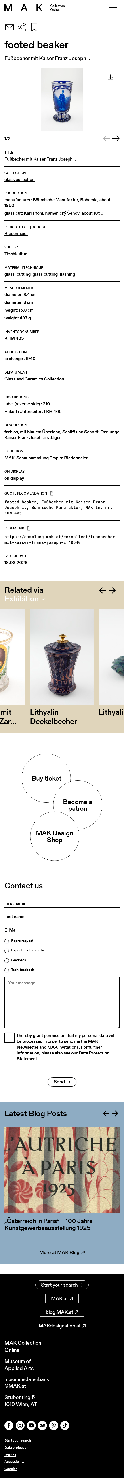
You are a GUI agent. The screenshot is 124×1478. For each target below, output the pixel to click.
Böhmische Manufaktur (55, 200)
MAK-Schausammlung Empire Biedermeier (46, 458)
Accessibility (14, 1461)
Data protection (16, 1448)
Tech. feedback (22, 970)
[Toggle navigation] (113, 8)
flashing (67, 274)
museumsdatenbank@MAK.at (28, 1383)
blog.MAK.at (62, 1312)
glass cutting (45, 274)
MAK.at (62, 1298)
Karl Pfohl (33, 213)
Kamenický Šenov (62, 213)
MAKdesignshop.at (62, 1326)
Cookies (10, 1468)
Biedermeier (16, 233)
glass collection (19, 179)
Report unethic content (29, 950)
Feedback (18, 960)
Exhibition (21, 598)
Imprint (10, 1455)
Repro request (22, 941)
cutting (24, 274)
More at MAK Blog (62, 1262)
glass (9, 274)
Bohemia (88, 200)
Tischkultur (15, 254)
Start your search (62, 1285)
